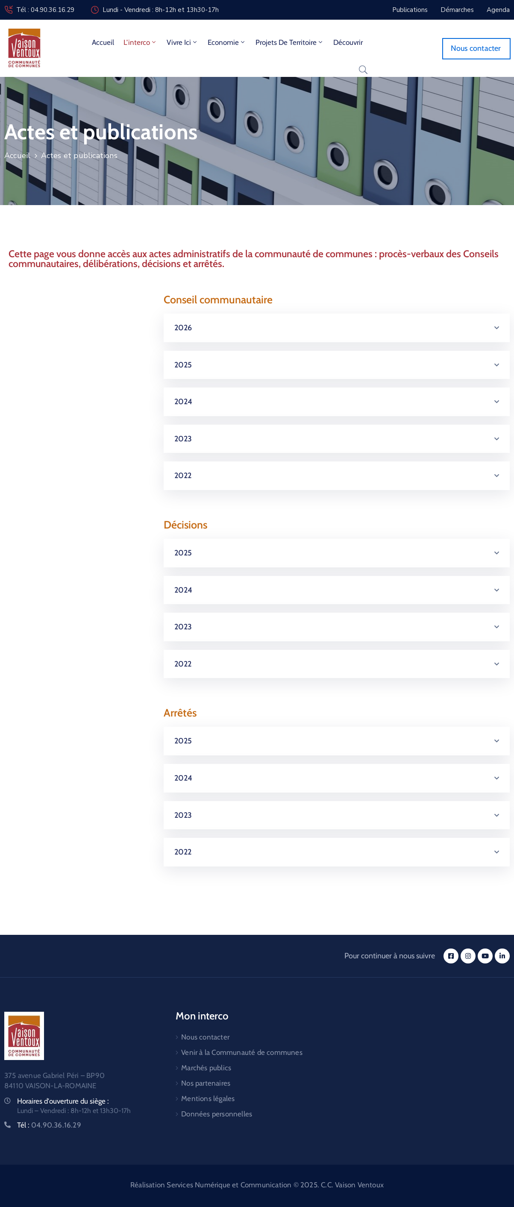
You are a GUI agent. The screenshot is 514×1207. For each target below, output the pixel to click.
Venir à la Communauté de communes (242, 1052)
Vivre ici (182, 42)
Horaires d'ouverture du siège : (63, 1101)
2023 (183, 438)
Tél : (49, 1125)
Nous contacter (205, 1037)
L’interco (140, 42)
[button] (337, 328)
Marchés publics (206, 1067)
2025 (183, 365)
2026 (183, 327)
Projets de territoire (290, 42)
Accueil (103, 42)
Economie (227, 42)
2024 (183, 401)
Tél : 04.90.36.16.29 (45, 10)
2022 (183, 475)
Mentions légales (208, 1098)
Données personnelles (216, 1114)
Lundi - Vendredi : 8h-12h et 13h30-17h (161, 10)
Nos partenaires (205, 1083)
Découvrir (348, 42)
